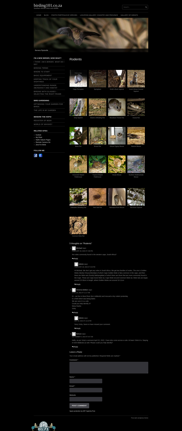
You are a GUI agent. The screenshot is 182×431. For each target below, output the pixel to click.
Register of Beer (43, 120)
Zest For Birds (41, 145)
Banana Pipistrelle (41, 50)
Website (73, 395)
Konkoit (38, 135)
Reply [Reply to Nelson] (76, 347)
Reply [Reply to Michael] (76, 259)
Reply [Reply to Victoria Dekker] (76, 312)
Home (38, 15)
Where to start (42, 72)
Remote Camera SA (43, 142)
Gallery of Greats (129, 15)
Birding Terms (41, 68)
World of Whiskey (43, 124)
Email (72, 386)
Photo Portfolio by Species (64, 15)
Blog (46, 15)
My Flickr (39, 137)
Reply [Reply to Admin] (78, 284)
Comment (74, 360)
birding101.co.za (48, 5)
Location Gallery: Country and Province (99, 15)
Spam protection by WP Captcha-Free (82, 411)
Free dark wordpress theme (139, 418)
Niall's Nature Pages (43, 140)
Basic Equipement (43, 75)
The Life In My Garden (45, 110)
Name (72, 377)
